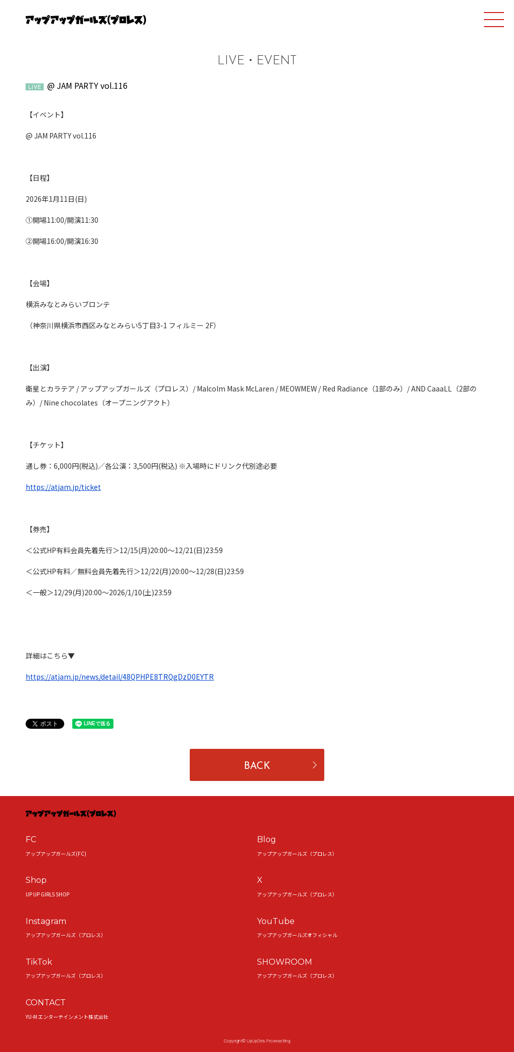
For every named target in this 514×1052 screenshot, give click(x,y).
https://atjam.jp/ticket (63, 487)
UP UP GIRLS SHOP (47, 894)
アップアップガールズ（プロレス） (297, 853)
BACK (257, 766)
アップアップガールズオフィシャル (297, 935)
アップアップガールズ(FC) (56, 853)
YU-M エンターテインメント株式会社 (67, 1016)
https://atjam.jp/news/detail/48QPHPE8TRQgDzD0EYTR (120, 677)
